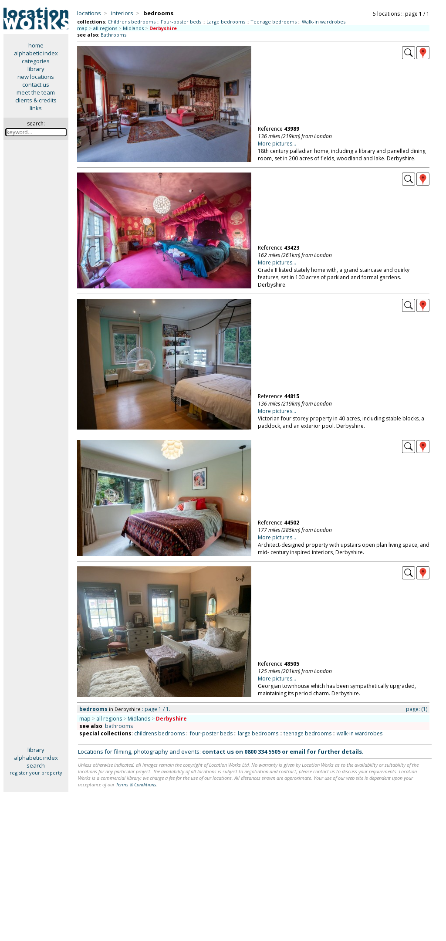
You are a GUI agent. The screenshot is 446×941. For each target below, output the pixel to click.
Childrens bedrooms (131, 21)
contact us (35, 84)
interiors (122, 13)
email (297, 751)
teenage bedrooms (307, 733)
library (35, 69)
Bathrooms (113, 34)
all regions (105, 28)
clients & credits (36, 100)
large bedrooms (258, 733)
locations (89, 13)
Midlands (133, 28)
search (36, 765)
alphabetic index (36, 53)
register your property (36, 772)
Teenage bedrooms (273, 21)
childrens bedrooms (159, 733)
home (36, 45)
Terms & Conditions (136, 784)
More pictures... (277, 143)
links (36, 108)
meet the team (36, 92)
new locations (35, 77)
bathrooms (119, 726)
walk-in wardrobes (359, 733)
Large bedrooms (225, 21)
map (82, 28)
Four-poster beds (181, 21)
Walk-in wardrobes (323, 21)
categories (36, 61)
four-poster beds (211, 733)
